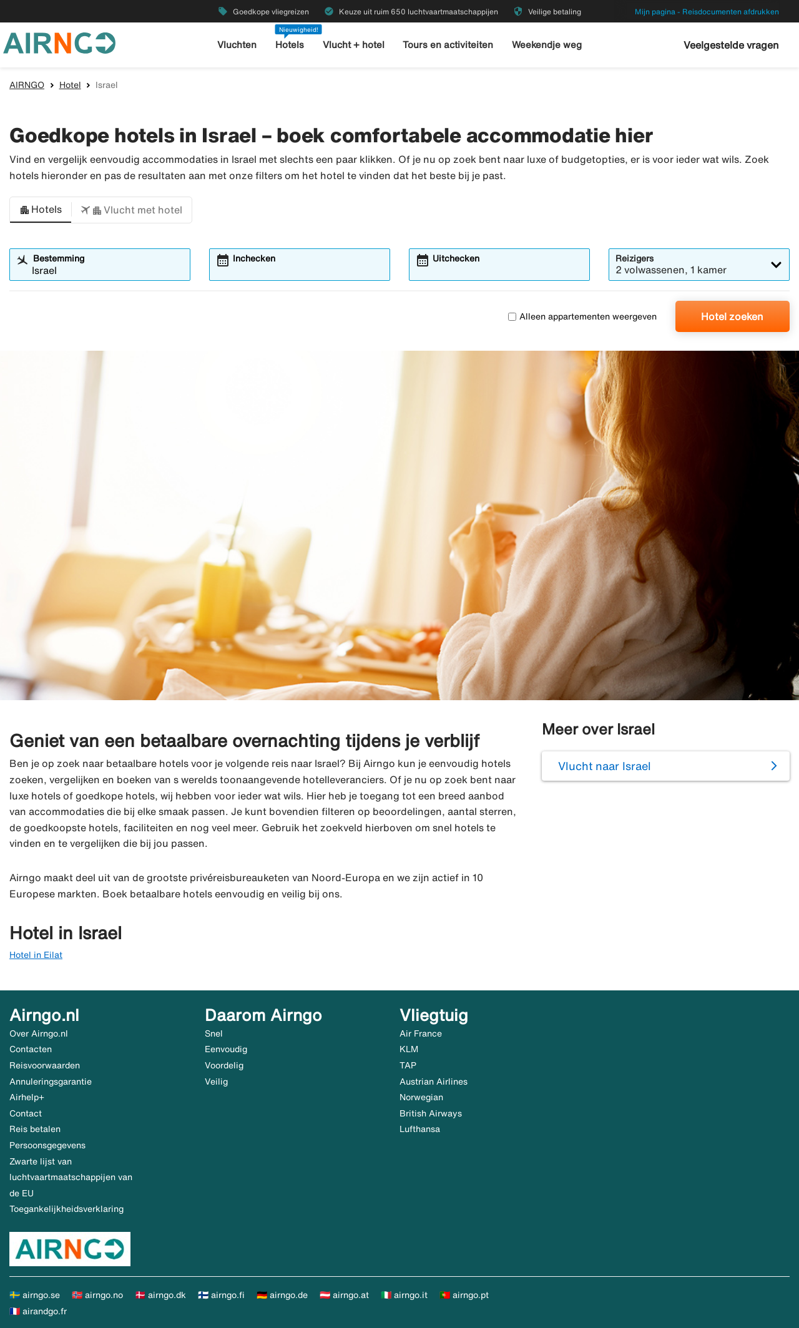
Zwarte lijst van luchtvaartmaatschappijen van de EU (70, 1177)
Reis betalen (35, 1129)
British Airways (431, 1113)
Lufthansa (420, 1129)
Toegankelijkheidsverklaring (66, 1208)
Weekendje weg (547, 44)
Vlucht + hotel (354, 44)
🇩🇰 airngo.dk (160, 1295)
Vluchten (237, 44)
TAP (408, 1065)
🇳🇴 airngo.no (97, 1295)
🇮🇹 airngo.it (404, 1295)
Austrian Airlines (434, 1081)
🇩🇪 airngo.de (282, 1295)
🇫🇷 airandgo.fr (38, 1311)
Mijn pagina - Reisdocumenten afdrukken (707, 11)
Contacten (30, 1049)
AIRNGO (26, 85)
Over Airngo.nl (38, 1033)
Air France (421, 1033)
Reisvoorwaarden (44, 1065)
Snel (214, 1033)
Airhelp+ (26, 1097)
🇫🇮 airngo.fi (221, 1295)
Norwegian (421, 1097)
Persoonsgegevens (47, 1145)
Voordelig (224, 1065)
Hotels (289, 44)
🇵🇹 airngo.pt (464, 1295)
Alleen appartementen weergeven (582, 316)
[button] (40, 210)
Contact (25, 1113)
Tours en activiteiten (448, 44)
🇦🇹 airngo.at (344, 1295)
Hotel (70, 85)
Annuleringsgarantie (50, 1081)
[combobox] (108, 270)
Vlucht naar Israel (604, 765)
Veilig (216, 1081)
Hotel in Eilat (35, 954)
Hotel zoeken (732, 316)
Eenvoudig (226, 1049)
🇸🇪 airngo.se (34, 1295)
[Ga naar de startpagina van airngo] (59, 42)
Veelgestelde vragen (731, 45)
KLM (409, 1049)
